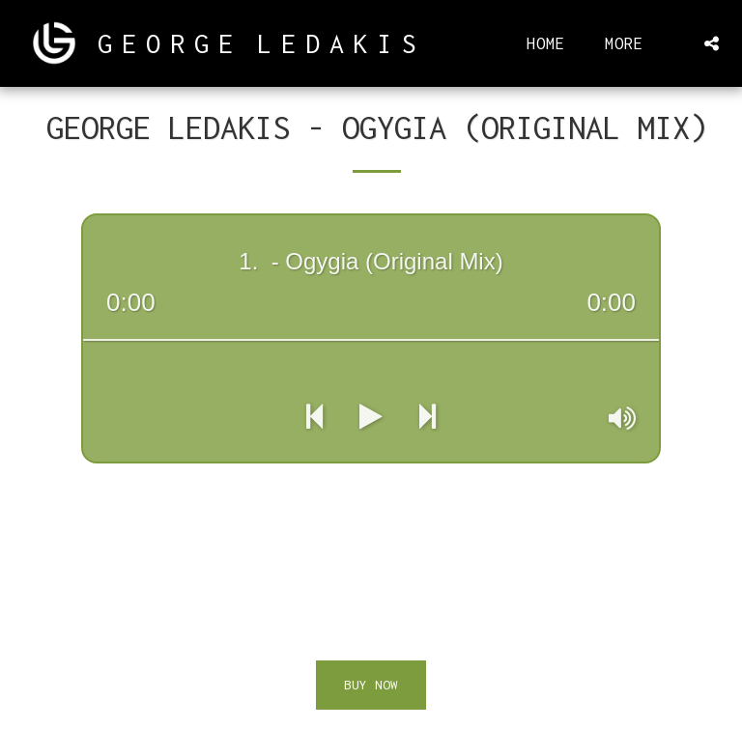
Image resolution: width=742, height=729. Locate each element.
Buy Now (371, 684)
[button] (711, 43)
